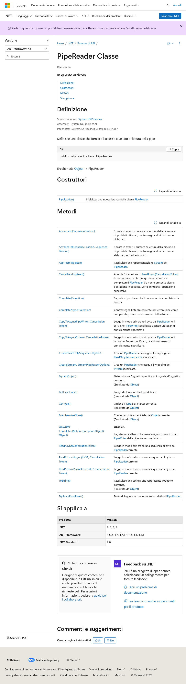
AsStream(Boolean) (70, 262)
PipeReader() (66, 199)
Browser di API (86, 43)
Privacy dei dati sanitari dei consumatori (29, 675)
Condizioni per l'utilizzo (74, 675)
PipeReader (141, 199)
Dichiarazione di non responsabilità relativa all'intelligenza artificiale (45, 669)
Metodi (64, 93)
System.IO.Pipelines (90, 119)
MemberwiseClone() (71, 415)
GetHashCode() (68, 392)
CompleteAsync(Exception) (75, 310)
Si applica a (67, 98)
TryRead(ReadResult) (71, 496)
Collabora (135, 669)
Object (78, 168)
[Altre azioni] (179, 43)
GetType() (64, 403)
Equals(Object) (67, 376)
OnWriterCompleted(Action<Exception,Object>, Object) (82, 431)
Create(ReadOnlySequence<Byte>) (80, 353)
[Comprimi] (48, 40)
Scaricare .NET (170, 16)
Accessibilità (100, 675)
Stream (158, 262)
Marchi (119, 675)
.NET (70, 43)
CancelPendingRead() (71, 274)
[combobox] (27, 48)
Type (128, 403)
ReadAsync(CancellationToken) (160, 274)
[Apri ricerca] (168, 5)
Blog (119, 669)
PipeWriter (132, 325)
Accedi (177, 5)
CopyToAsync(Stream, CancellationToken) (84, 337)
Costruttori (66, 88)
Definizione (66, 82)
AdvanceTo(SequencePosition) (77, 231)
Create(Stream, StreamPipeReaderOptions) (84, 364)
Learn (60, 43)
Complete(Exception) (71, 298)
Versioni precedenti (100, 669)
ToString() (65, 480)
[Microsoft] (7, 5)
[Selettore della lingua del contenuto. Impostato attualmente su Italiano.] (13, 660)
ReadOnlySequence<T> (128, 357)
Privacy (150, 669)
